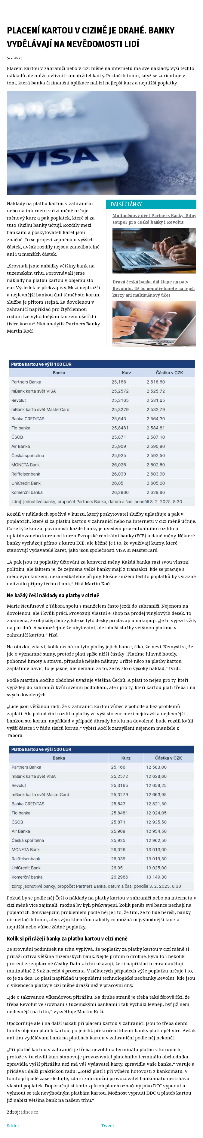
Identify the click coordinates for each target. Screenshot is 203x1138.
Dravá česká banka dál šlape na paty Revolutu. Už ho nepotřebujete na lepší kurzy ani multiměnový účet (153, 288)
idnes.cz (29, 1112)
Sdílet (13, 1125)
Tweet (107, 1125)
